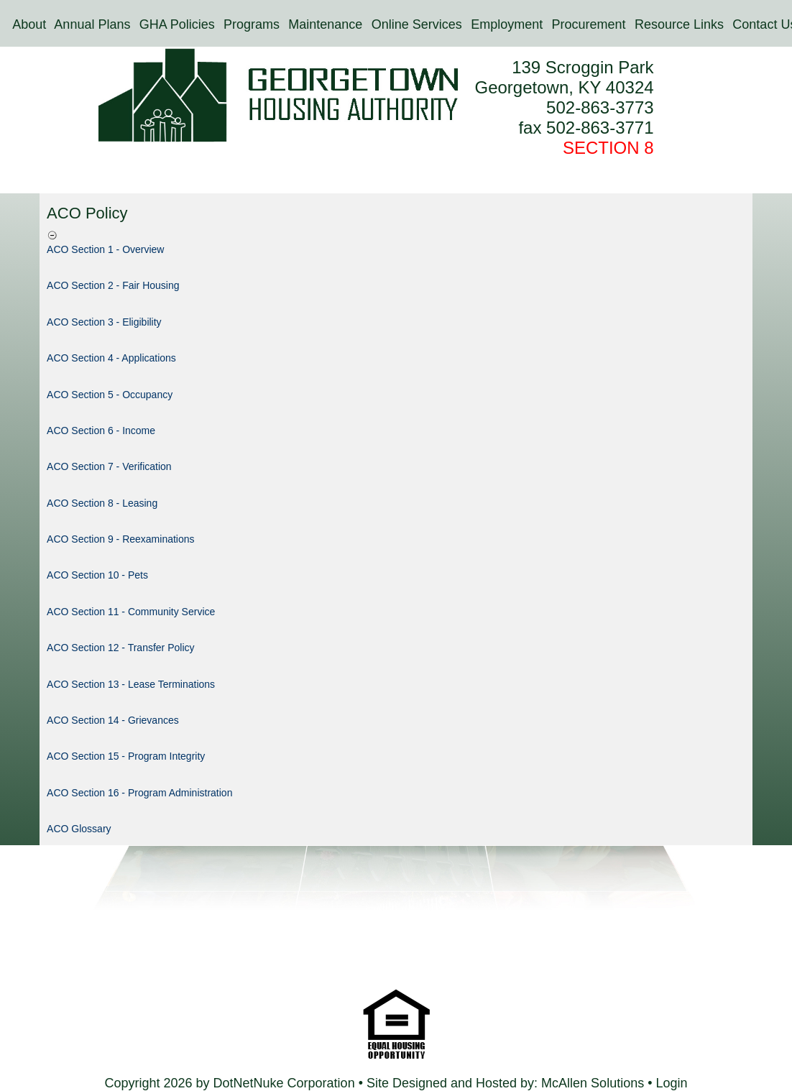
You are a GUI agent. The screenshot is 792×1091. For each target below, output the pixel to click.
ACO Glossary (79, 828)
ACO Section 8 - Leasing (102, 503)
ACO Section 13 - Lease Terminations (131, 684)
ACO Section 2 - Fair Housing (113, 285)
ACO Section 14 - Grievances (113, 720)
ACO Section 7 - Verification (109, 466)
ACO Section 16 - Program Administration (139, 792)
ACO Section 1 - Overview (105, 249)
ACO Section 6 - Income (101, 430)
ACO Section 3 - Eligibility (104, 322)
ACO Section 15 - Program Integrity (126, 756)
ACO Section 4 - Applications (111, 358)
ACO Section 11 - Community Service (131, 611)
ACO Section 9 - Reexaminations (120, 539)
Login (671, 1083)
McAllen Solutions (594, 1083)
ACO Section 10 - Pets (97, 575)
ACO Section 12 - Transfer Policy (120, 647)
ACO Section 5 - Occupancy (109, 394)
